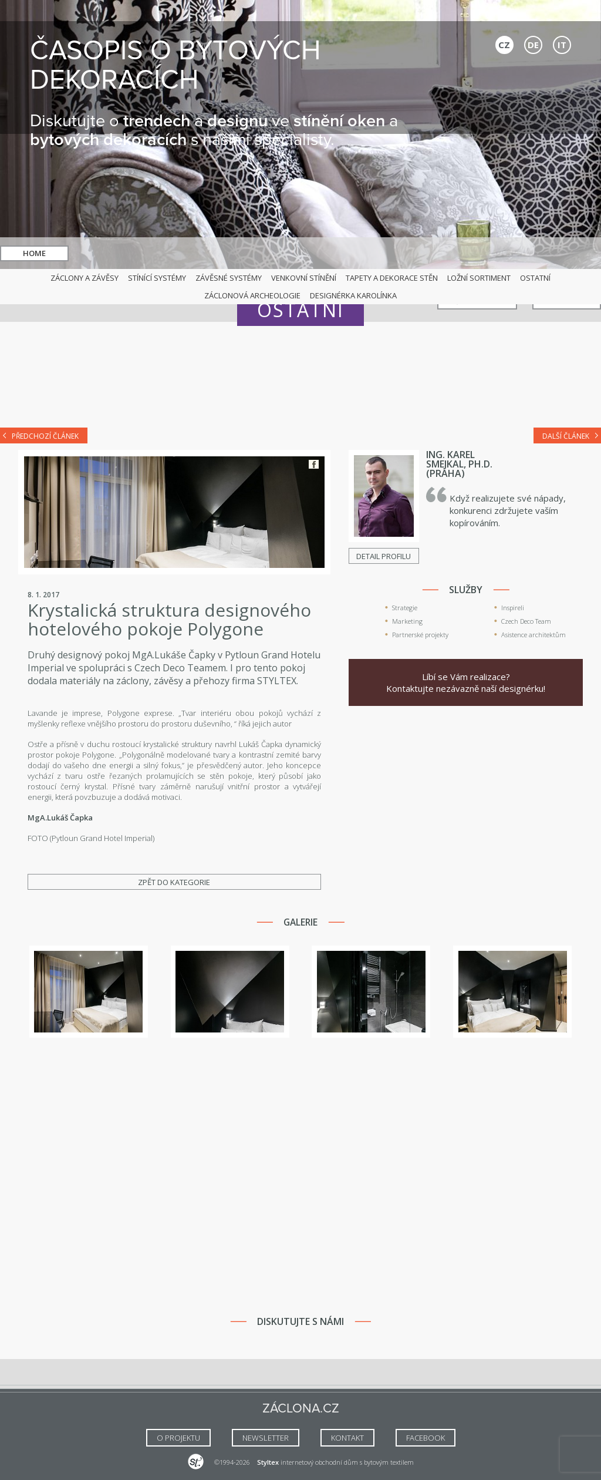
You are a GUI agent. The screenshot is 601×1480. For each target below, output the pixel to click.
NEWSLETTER (265, 1437)
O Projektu (178, 1437)
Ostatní (535, 278)
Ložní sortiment (479, 278)
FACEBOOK (425, 1437)
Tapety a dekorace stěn (392, 278)
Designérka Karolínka (353, 295)
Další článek (565, 436)
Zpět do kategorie (174, 882)
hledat (314, 253)
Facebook (314, 464)
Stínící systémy (157, 278)
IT (562, 45)
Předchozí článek (45, 436)
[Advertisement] (300, 382)
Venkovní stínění (303, 278)
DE (533, 45)
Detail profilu (383, 556)
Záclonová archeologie (252, 295)
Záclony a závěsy (84, 278)
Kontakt (566, 253)
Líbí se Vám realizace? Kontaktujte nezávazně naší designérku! (465, 682)
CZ (504, 45)
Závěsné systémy (228, 278)
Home (34, 253)
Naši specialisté (477, 253)
